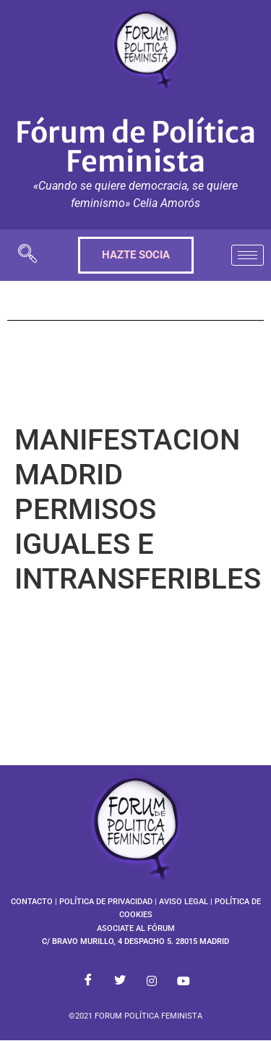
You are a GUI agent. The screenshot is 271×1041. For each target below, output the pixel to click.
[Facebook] (88, 981)
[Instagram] (152, 981)
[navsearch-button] (27, 255)
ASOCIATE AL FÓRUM (136, 928)
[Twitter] (120, 981)
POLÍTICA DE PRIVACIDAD (105, 901)
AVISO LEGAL (183, 901)
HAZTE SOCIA (136, 254)
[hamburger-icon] (247, 255)
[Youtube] (183, 981)
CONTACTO (32, 901)
